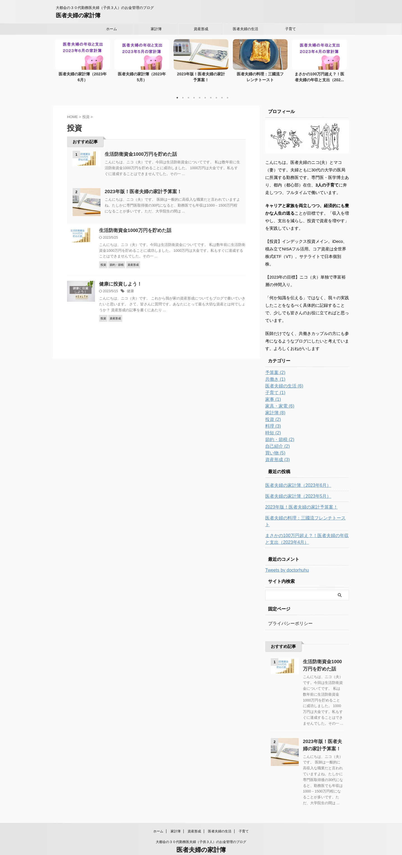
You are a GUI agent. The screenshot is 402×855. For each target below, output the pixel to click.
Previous (60, 59)
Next (341, 59)
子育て (290, 29)
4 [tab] (194, 92)
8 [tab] (216, 92)
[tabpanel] (82, 62)
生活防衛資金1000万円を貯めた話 (139, 148)
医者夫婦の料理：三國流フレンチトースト (302, 512)
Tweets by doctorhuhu (287, 557)
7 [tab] (211, 92)
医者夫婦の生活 (245, 29)
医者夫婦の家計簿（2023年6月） (82, 74)
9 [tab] (222, 92)
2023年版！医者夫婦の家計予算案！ (141, 185)
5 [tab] (199, 92)
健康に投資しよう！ (119, 279)
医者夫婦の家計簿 (78, 15)
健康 (130, 286)
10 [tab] (227, 92)
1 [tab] (177, 92)
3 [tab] (188, 92)
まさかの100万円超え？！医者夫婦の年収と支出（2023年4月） (305, 526)
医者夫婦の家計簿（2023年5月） (142, 74)
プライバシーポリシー (287, 611)
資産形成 (201, 29)
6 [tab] (205, 92)
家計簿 (156, 29)
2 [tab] (183, 92)
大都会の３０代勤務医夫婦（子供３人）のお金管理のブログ (201, 829)
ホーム (111, 29)
